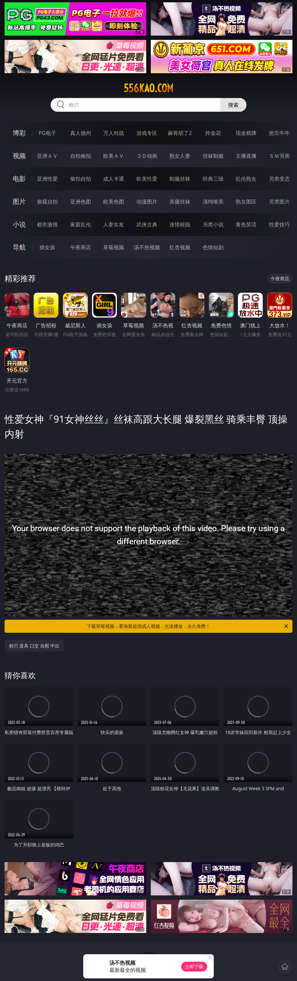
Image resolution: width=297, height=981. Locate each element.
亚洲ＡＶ (47, 155)
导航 (19, 247)
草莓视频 (113, 247)
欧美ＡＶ (113, 155)
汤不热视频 (147, 247)
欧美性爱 (146, 178)
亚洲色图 (80, 201)
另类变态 (279, 178)
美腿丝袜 (179, 201)
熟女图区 (246, 201)
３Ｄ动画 (146, 155)
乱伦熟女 (246, 178)
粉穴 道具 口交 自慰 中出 (34, 646)
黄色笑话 (246, 224)
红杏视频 (179, 247)
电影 (19, 178)
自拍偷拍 (80, 155)
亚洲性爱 (47, 178)
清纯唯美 (213, 201)
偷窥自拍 (47, 201)
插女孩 (47, 247)
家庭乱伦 (80, 224)
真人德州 (80, 133)
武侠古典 (146, 224)
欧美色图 (113, 201)
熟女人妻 (179, 155)
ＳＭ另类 (279, 155)
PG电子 (47, 133)
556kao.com (148, 88)
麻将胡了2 (180, 133)
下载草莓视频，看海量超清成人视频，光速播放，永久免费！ (188, 626)
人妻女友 (113, 224)
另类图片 (279, 201)
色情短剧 (213, 247)
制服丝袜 (179, 178)
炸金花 (213, 133)
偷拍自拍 (80, 178)
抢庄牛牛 (279, 133)
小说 (19, 224)
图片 (19, 201)
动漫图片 (146, 201)
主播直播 (246, 155)
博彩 (19, 132)
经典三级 (213, 178)
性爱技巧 (279, 224)
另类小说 (213, 224)
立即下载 (194, 966)
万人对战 (113, 133)
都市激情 (47, 224)
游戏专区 (146, 133)
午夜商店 (80, 247)
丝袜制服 (213, 155)
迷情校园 (179, 224)
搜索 (233, 104)
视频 (19, 155)
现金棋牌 (246, 133)
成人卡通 (113, 178)
